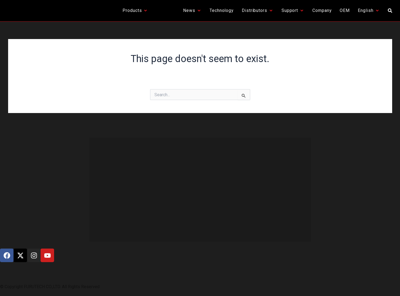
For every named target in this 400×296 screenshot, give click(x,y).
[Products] (135, 10)
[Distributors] (257, 10)
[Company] (322, 10)
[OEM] (345, 10)
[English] (369, 10)
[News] (192, 10)
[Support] (292, 10)
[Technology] (222, 10)
